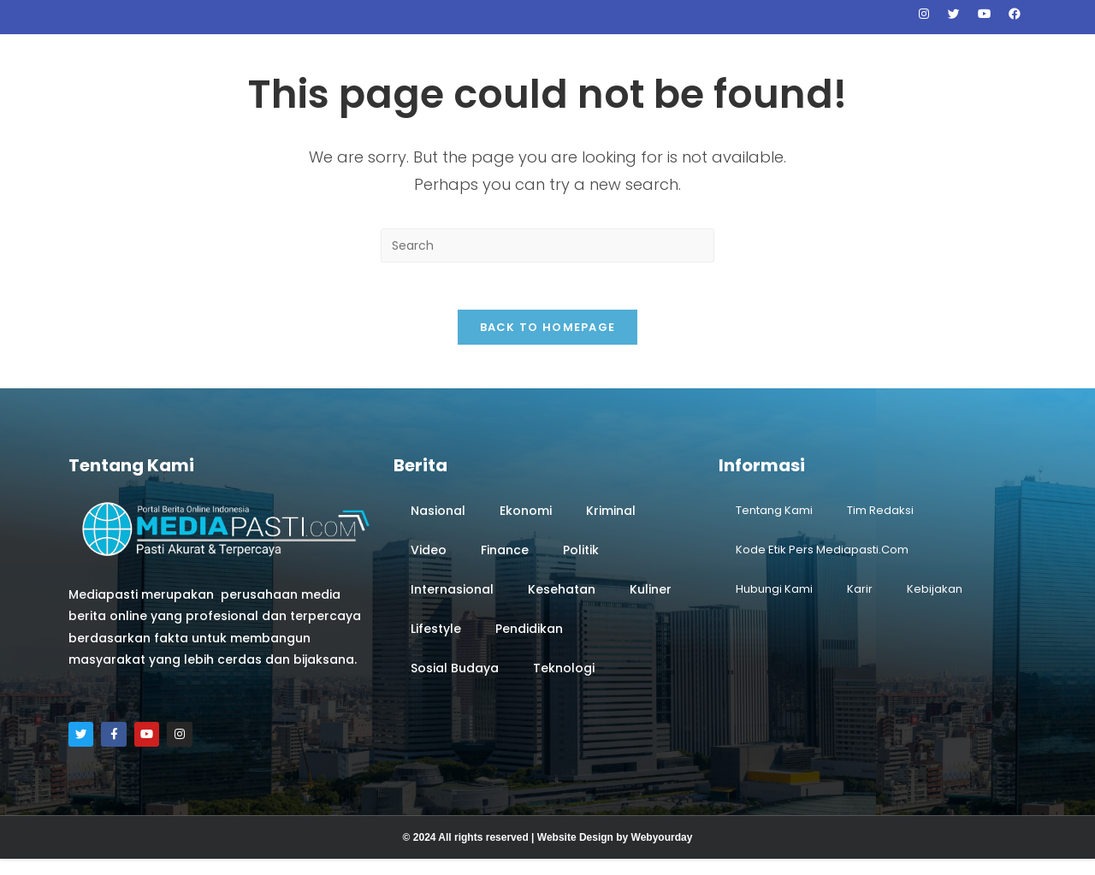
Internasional (452, 602)
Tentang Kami (774, 523)
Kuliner (651, 602)
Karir (860, 602)
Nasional (438, 523)
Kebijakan (934, 602)
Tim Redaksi (880, 523)
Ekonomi (526, 523)
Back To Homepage (548, 340)
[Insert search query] (547, 253)
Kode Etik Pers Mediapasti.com (822, 562)
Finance (505, 562)
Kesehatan (561, 602)
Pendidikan (529, 641)
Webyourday (662, 854)
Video (429, 562)
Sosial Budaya (455, 680)
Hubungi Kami (774, 602)
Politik (581, 562)
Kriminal (611, 523)
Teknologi (564, 680)
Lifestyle (436, 641)
